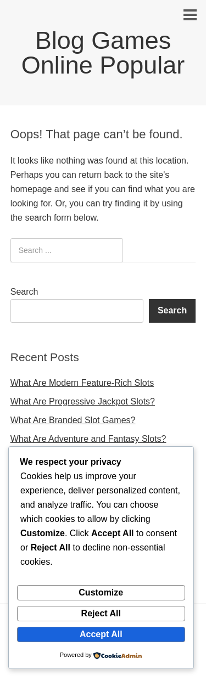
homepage (31, 189)
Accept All (101, 634)
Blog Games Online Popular (103, 52)
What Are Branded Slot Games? (73, 420)
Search (24, 291)
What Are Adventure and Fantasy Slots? (88, 438)
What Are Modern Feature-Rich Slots (82, 382)
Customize (101, 592)
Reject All (101, 613)
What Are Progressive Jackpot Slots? (82, 401)
